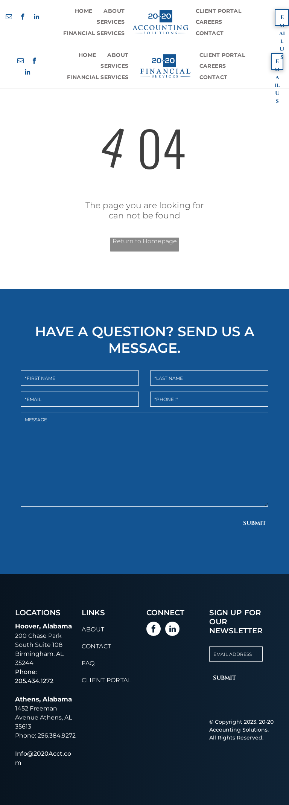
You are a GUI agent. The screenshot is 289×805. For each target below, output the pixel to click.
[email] (9, 17)
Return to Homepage (145, 241)
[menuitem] (83, 11)
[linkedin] (36, 17)
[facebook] (22, 17)
